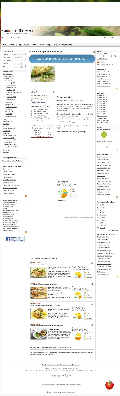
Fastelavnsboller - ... (103, 81)
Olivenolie (103, 215)
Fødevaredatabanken (62, 384)
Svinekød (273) (11, 87)
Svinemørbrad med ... (103, 159)
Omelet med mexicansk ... (105, 194)
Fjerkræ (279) (11, 90)
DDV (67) (6, 133)
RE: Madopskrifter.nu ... (10, 224)
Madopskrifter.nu (74, 217)
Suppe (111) (9, 104)
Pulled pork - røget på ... (104, 74)
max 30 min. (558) (10, 142)
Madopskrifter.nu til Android (105, 141)
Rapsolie (102, 217)
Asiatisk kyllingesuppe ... (104, 189)
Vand (101, 222)
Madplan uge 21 (102, 107)
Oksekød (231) (11, 85)
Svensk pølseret (8, 182)
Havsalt (39, 111)
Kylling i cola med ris (9, 193)
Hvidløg (102, 212)
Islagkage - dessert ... (103, 86)
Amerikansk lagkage (103, 237)
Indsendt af (71, 217)
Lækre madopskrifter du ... (10, 202)
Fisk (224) (6, 124)
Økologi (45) (6, 152)
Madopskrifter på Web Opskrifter (12, 161)
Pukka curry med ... (103, 192)
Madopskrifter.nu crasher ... (11, 226)
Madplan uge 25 (102, 99)
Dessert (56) (9, 102)
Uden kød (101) (11, 97)
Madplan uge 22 (102, 105)
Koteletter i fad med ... (9, 180)
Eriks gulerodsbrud (102, 239)
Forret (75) (9, 80)
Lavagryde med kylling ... (104, 258)
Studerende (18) (11, 116)
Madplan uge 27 (102, 95)
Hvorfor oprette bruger (106, 64)
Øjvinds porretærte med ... (105, 269)
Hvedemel (103, 220)
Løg (101, 210)
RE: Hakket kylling (8, 214)
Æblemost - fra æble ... (104, 72)
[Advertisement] (75, 80)
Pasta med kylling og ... (104, 170)
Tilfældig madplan (102, 118)
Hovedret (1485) (10, 83)
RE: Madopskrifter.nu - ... (10, 204)
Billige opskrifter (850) (9, 135)
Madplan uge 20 (102, 109)
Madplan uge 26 (102, 97)
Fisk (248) (10, 94)
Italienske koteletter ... (103, 186)
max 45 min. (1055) (11, 144)
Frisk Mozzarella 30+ (43, 119)
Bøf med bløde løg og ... (104, 165)
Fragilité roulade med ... (104, 261)
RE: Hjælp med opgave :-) (10, 220)
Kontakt (57, 365)
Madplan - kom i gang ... (104, 83)
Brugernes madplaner (103, 120)
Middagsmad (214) (8, 76)
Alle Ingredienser (113, 230)
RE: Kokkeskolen (8, 206)
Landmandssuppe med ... (104, 181)
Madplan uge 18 (102, 113)
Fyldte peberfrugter (9, 190)
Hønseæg (103, 225)
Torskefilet (40, 109)
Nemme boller (101, 176)
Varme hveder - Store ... (104, 79)
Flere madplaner (102, 116)
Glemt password (102, 58)
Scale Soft (59, 392)
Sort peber (40, 113)
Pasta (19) (9, 114)
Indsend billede (38, 95)
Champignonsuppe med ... (105, 157)
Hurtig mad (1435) (8, 138)
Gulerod (102, 228)
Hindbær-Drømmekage (104, 250)
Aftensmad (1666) (8, 78)
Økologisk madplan (103, 122)
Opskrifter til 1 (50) (11, 107)
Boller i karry (7, 169)
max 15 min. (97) (11, 140)
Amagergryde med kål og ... (105, 253)
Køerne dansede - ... (103, 76)
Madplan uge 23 (102, 103)
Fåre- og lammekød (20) (14, 92)
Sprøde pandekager (103, 178)
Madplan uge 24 (102, 101)
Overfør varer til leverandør (42, 128)
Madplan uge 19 (102, 111)
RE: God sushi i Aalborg (10, 222)
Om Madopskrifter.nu (48, 365)
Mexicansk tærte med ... (104, 264)
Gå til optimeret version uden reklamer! (62, 58)
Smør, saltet (41, 115)
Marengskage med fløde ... (105, 242)
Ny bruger (102, 62)
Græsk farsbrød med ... (10, 188)
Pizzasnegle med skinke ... (11, 185)
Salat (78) (6, 119)
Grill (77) (5, 126)
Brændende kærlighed (103, 168)
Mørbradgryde (7, 177)
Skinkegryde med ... (103, 173)
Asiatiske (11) (10, 111)
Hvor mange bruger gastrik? (11, 210)
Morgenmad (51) (8, 74)
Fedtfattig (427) (7, 121)
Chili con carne (7, 171)
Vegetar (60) (9, 109)
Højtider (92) (7, 131)
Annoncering (76, 365)
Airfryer (5, 208)
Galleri (46, 95)
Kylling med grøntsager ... (104, 255)
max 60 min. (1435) (11, 147)
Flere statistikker (62, 200)
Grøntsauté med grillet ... (104, 184)
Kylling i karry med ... (9, 174)
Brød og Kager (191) (9, 128)
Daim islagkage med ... (104, 162)
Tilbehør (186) (11, 99)
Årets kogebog (7, 212)
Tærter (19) (6, 150)
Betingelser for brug (66, 365)
